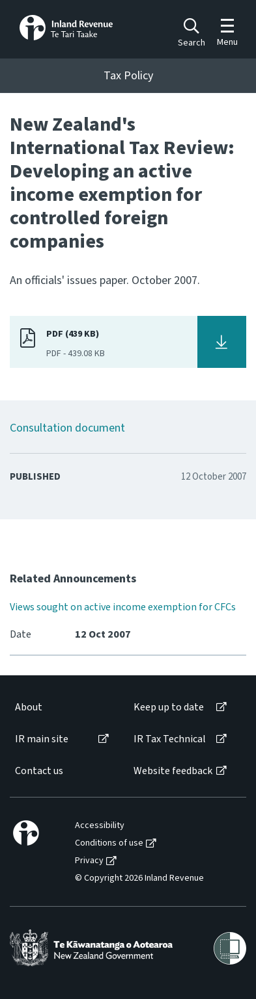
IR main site (41, 739)
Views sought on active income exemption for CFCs (123, 607)
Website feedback (173, 771)
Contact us (39, 771)
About (28, 707)
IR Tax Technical (170, 739)
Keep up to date (169, 707)
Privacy (89, 860)
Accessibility (99, 825)
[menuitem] (61, 707)
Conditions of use (109, 843)
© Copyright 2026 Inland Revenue (139, 878)
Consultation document (67, 428)
